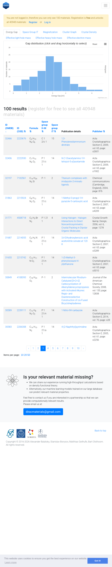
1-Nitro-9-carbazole (72, 310)
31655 (8, 257)
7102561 (21, 178)
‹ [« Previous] (28, 348)
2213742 (21, 257)
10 (78, 348)
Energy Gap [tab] (12, 32)
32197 (8, 178)
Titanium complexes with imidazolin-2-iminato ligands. (74, 181)
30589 (8, 310)
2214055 (21, 237)
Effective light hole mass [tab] (18, 38)
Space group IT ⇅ (55, 128)
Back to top (100, 430)
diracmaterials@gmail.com (43, 411)
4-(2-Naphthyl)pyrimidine (74, 326)
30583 (8, 326)
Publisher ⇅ (98, 131)
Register (33, 22)
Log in (47, 22)
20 (25, 355)
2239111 (21, 310)
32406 (8, 158)
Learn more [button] (11, 562)
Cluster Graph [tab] (70, 32)
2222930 (21, 158)
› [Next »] (83, 348)
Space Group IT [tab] (30, 32)
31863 (8, 198)
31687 (8, 237)
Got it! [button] (98, 561)
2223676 (21, 138)
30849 (8, 277)
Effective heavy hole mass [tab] (49, 38)
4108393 (21, 277)
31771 (8, 217)
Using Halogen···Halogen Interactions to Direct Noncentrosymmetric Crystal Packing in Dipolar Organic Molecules (74, 224)
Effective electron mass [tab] (79, 38)
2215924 (21, 198)
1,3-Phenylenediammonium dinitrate (73, 141)
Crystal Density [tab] (89, 32)
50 (28, 355)
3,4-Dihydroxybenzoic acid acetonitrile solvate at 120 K (74, 241)
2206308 (21, 326)
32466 (8, 138)
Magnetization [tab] (50, 32)
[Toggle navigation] (106, 5)
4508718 (21, 217)
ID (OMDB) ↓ (9, 128)
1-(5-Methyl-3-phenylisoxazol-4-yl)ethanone (70, 260)
